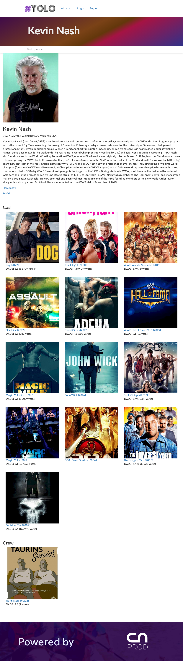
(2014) (91, 369)
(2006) (91, 434)
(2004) (32, 499)
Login (80, 8)
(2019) (150, 239)
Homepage (9, 188)
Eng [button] (93, 8)
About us (66, 8)
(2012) (150, 369)
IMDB (6, 193)
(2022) (32, 239)
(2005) (150, 434)
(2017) (32, 304)
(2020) (91, 239)
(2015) (150, 304)
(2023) (32, 574)
